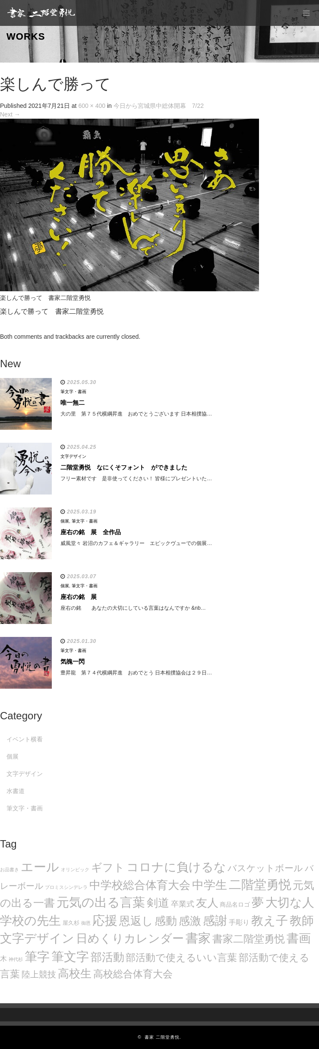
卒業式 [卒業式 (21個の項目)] (182, 903)
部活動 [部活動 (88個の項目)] (107, 957)
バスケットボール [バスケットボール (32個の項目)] (265, 868)
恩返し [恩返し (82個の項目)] (136, 920)
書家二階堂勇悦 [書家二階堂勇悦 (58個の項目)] (248, 939)
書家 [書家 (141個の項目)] (198, 938)
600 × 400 (91, 105)
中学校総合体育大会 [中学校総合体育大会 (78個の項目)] (139, 885)
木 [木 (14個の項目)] (3, 958)
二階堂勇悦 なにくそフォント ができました (123, 467)
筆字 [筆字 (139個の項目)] (37, 957)
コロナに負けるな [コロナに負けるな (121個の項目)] (176, 867)
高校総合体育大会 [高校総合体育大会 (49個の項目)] (133, 974)
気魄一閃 (72, 661)
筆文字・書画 (73, 391)
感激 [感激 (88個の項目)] (190, 920)
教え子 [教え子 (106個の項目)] (269, 920)
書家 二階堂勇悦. (163, 1037)
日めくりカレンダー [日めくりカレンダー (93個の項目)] (130, 938)
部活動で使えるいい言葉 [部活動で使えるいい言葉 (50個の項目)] (181, 957)
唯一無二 (72, 402)
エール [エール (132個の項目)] (40, 867)
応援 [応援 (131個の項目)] (104, 920)
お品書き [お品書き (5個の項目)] (9, 869)
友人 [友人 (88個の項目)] (207, 902)
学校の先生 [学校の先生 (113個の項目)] (30, 920)
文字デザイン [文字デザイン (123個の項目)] (37, 938)
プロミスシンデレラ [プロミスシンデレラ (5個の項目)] (66, 887)
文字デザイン (73, 456)
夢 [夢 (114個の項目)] (258, 902)
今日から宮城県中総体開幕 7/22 (159, 105)
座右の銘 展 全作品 (90, 532)
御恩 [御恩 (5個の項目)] (86, 923)
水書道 (15, 791)
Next (10, 114)
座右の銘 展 (78, 596)
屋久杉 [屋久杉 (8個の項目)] (71, 923)
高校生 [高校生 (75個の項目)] (75, 973)
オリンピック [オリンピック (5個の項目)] (75, 869)
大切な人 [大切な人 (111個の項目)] (289, 902)
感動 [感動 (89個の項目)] (166, 920)
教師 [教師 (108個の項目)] (302, 920)
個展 (64, 521)
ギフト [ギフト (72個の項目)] (108, 867)
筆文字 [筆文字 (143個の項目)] (70, 956)
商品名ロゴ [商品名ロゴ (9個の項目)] (235, 904)
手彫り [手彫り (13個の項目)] (239, 922)
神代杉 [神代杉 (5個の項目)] (16, 959)
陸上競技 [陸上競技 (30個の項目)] (39, 974)
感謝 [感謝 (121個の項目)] (215, 920)
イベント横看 (24, 739)
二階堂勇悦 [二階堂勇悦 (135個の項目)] (260, 884)
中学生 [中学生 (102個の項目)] (209, 884)
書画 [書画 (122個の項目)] (299, 938)
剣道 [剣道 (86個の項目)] (158, 902)
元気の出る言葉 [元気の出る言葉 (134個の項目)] (101, 902)
